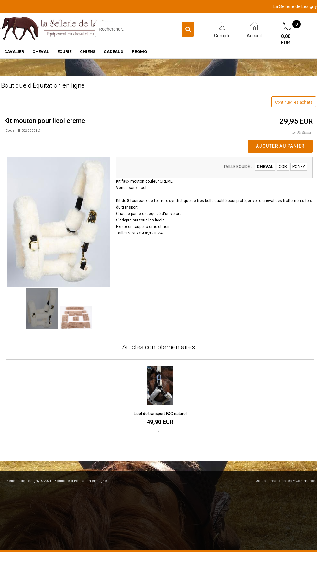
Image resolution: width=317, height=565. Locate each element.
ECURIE (64, 51)
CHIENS (87, 51)
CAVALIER (14, 51)
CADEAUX (113, 51)
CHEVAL (40, 51)
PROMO (139, 51)
